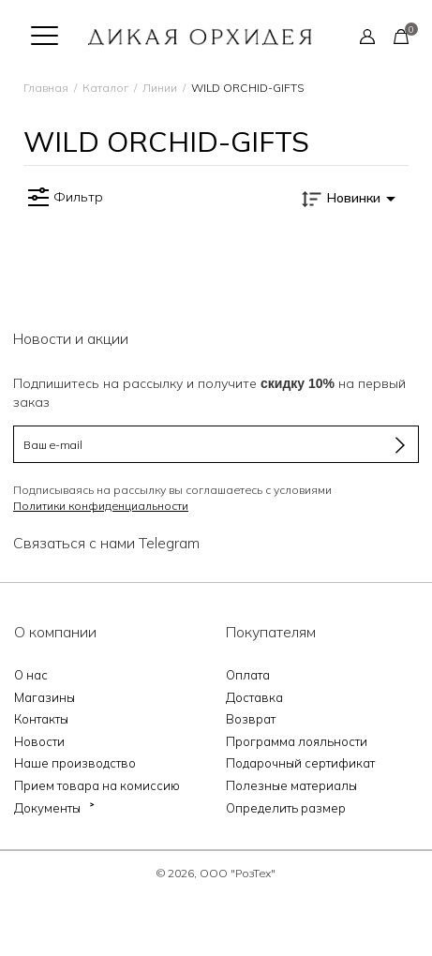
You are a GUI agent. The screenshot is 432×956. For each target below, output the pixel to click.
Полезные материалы (291, 785)
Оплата (248, 674)
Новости (39, 741)
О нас (31, 674)
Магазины (44, 697)
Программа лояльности (296, 741)
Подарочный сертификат (300, 762)
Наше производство (75, 762)
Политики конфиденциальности (100, 506)
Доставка (254, 697)
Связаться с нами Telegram (106, 542)
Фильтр (63, 198)
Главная (45, 88)
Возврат (251, 718)
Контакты (41, 718)
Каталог (105, 88)
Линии (159, 88)
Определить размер (286, 807)
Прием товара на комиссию (97, 785)
